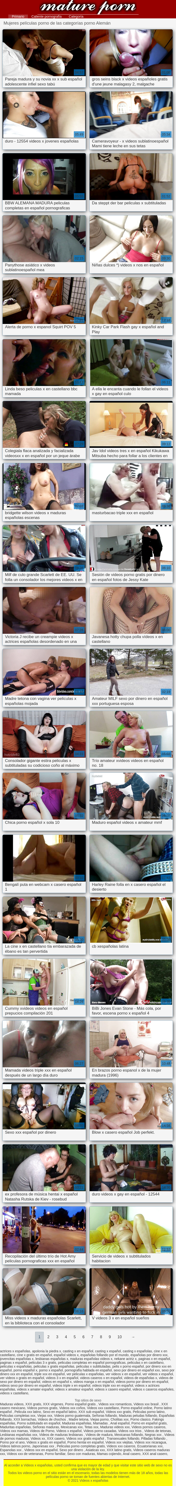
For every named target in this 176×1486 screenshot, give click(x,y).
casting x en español (78, 1351)
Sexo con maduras (81, 1454)
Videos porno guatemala (72, 1415)
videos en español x (57, 1382)
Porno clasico (140, 1419)
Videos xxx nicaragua (150, 1442)
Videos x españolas (88, 8)
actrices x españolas (15, 1351)
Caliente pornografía (46, 16)
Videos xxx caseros (121, 1446)
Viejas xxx (44, 1415)
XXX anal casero (154, 1454)
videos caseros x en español (101, 1378)
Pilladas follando (153, 1438)
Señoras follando (104, 1415)
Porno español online (136, 1408)
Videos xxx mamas (14, 1431)
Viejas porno (99, 1419)
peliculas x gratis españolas (54, 1366)
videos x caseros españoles (152, 1389)
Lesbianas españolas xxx (18, 1435)
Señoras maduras (46, 1427)
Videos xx (37, 1438)
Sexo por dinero (72, 1450)
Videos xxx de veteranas (25, 1454)
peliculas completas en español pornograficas (92, 1362)
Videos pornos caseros (148, 1427)
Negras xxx (153, 1435)
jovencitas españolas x (17, 1359)
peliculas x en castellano (145, 1362)
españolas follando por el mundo (104, 1355)
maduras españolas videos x (91, 1359)
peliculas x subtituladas (93, 1366)
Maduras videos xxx (115, 1427)
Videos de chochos (52, 1419)
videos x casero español (113, 1389)
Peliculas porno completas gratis (81, 1446)
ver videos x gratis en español (22, 1378)
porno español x (25, 1370)
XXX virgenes (53, 1404)
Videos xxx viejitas (119, 1442)
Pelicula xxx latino (28, 1412)
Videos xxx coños (72, 1408)
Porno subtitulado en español (38, 1423)
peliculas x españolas (16, 1366)
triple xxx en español (49, 1374)
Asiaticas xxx (95, 1450)
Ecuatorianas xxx (150, 1446)
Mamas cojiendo (109, 1454)
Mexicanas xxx (72, 1427)
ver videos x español (157, 1374)
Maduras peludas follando (138, 1415)
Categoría (76, 16)
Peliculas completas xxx (17, 1415)
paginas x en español (154, 1359)
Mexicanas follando (128, 1435)
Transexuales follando (123, 1438)
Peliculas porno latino (149, 1412)
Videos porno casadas (99, 1431)
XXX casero (56, 1438)
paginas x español (13, 1362)
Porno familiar (55, 1454)
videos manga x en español (93, 1382)
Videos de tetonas (157, 1431)
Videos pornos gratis (42, 1408)
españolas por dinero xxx (149, 1355)
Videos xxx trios (130, 1431)
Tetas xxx (91, 1427)
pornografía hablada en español (88, 1370)
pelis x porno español (128, 1366)
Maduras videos (12, 1404)
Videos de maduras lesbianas (61, 1435)
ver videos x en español (123, 1374)
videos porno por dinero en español (142, 1382)
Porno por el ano (12, 1442)
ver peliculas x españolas (85, 1374)
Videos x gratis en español (45, 1442)
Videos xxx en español (41, 1450)
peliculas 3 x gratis (42, 1362)
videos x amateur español (74, 1389)
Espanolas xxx (11, 1450)
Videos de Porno (42, 1431)
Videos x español (68, 1431)
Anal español (120, 1423)
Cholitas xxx (119, 1419)
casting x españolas (137, 1351)
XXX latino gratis (119, 1450)
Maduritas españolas (15, 1427)
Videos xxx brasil (147, 1404)
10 (119, 1337)
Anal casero (132, 1454)
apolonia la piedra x (46, 1351)
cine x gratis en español (34, 1355)
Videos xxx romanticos (115, 1404)
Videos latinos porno (15, 1446)
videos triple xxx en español (112, 1385)
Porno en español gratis (149, 1423)
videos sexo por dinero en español (25, 1385)
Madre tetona (79, 1419)
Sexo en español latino (60, 1412)
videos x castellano (14, 1393)
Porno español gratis (80, 1404)
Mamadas (101, 1423)
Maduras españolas (76, 1423)
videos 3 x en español (62, 1378)
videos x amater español (35, 1389)
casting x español (108, 1351)
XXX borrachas (25, 1419)
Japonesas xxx (43, 1446)
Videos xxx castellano (103, 1408)
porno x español (51, 1370)
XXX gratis (33, 1404)
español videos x (66, 1355)
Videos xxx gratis (118, 1412)
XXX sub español (91, 1412)
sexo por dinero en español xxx (137, 1370)
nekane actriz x (125, 1359)
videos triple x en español (71, 1385)
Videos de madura (98, 1435)
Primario (18, 16)
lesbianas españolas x (51, 1359)
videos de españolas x (140, 1378)
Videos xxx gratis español (85, 1438)
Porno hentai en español (85, 1442)
